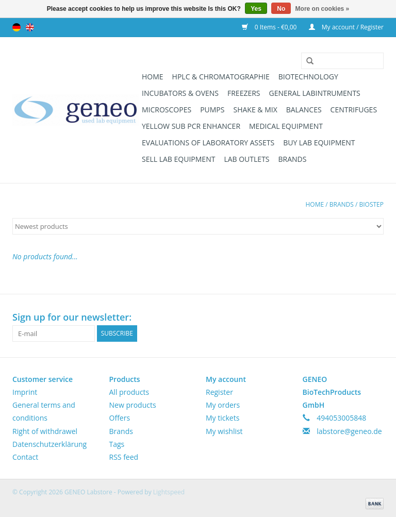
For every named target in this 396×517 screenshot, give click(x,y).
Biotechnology (308, 76)
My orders (223, 405)
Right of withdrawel (44, 431)
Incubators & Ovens (180, 93)
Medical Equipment (286, 126)
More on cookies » (322, 8)
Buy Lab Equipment (319, 142)
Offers (119, 418)
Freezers (243, 93)
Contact (25, 457)
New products (132, 405)
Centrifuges (354, 109)
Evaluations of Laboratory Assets (208, 142)
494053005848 (341, 418)
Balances (304, 109)
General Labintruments (314, 93)
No (281, 8)
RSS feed (124, 457)
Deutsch (16, 27)
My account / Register (346, 27)
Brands (292, 159)
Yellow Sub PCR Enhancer (191, 126)
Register (219, 392)
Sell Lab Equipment (178, 159)
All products (129, 392)
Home (152, 76)
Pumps (212, 109)
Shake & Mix (255, 109)
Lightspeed (169, 492)
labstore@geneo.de (349, 431)
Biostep (371, 204)
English (30, 27)
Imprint (24, 392)
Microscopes (166, 109)
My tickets (222, 418)
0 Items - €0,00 (270, 27)
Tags (117, 444)
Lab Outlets (246, 159)
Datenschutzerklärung (49, 444)
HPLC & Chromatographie (221, 76)
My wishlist (224, 431)
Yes (256, 8)
